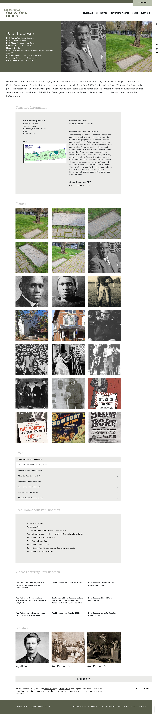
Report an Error (124, 706)
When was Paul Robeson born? (30, 459)
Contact (101, 706)
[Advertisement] (136, 151)
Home (135, 689)
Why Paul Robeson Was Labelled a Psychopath (46, 530)
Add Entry (143, 706)
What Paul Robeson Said (37, 541)
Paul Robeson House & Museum (40, 552)
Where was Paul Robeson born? (30, 470)
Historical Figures (119, 13)
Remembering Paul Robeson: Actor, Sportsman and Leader (51, 548)
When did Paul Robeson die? (29, 476)
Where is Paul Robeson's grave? (30, 498)
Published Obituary (35, 523)
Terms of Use (49, 689)
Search (145, 689)
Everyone (145, 13)
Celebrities (101, 13)
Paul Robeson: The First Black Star (41, 537)
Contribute (111, 706)
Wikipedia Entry (33, 527)
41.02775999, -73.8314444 (79, 185)
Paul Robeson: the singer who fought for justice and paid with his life (55, 534)
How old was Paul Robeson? (29, 487)
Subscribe (143, 3)
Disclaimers (91, 706)
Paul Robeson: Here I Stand (38, 544)
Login (135, 706)
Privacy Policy (64, 689)
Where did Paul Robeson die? (29, 481)
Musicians (88, 13)
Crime (135, 13)
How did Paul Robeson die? (28, 492)
